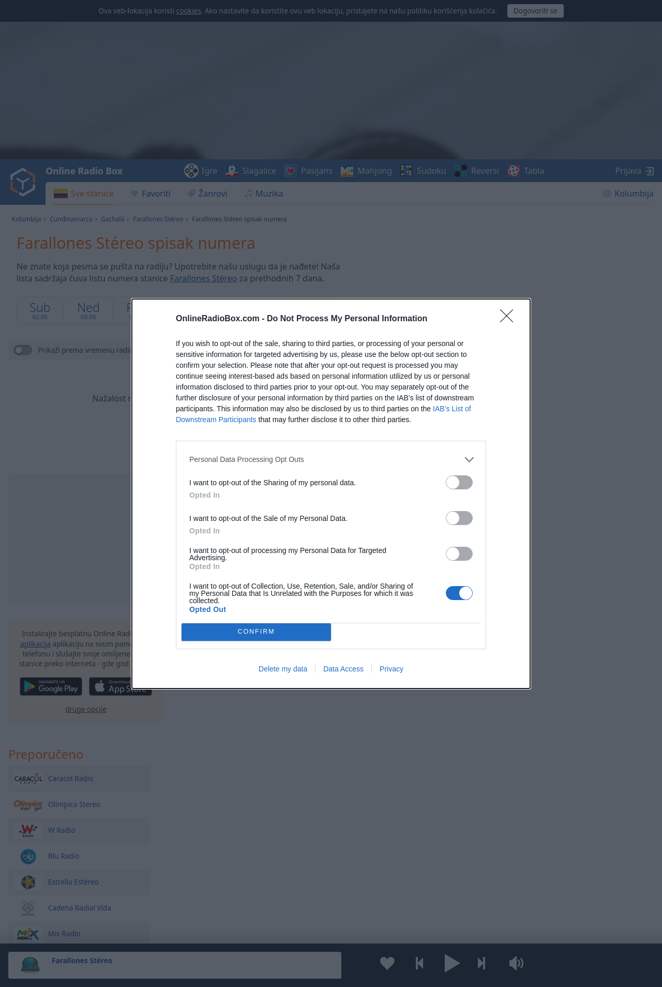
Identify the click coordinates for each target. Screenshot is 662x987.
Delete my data (283, 669)
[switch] (459, 482)
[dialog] (331, 494)
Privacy (391, 669)
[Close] (510, 319)
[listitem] (331, 459)
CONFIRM (256, 632)
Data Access (343, 669)
